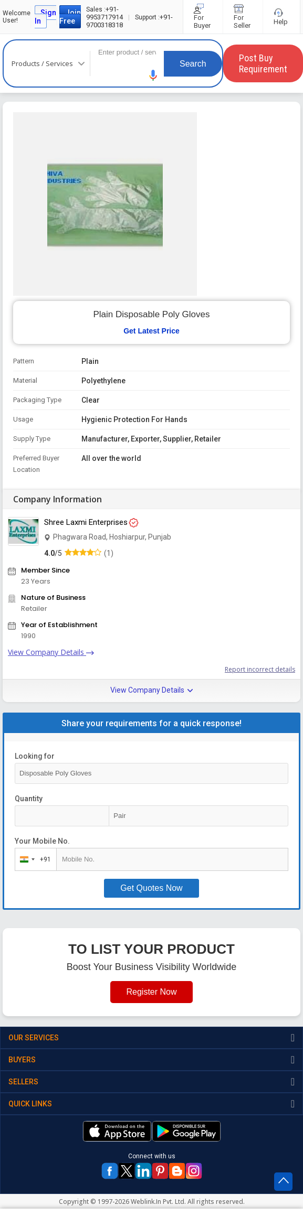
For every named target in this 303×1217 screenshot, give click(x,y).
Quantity (29, 798)
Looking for (35, 756)
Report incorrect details (260, 669)
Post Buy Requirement (263, 63)
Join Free (70, 16)
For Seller (243, 16)
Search (193, 63)
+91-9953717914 (104, 13)
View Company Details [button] (151, 690)
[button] (153, 75)
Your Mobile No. (42, 841)
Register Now (151, 991)
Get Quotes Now (151, 888)
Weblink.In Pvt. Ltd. (158, 1201)
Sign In (45, 16)
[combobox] (33, 859)
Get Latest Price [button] (151, 331)
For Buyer (203, 16)
